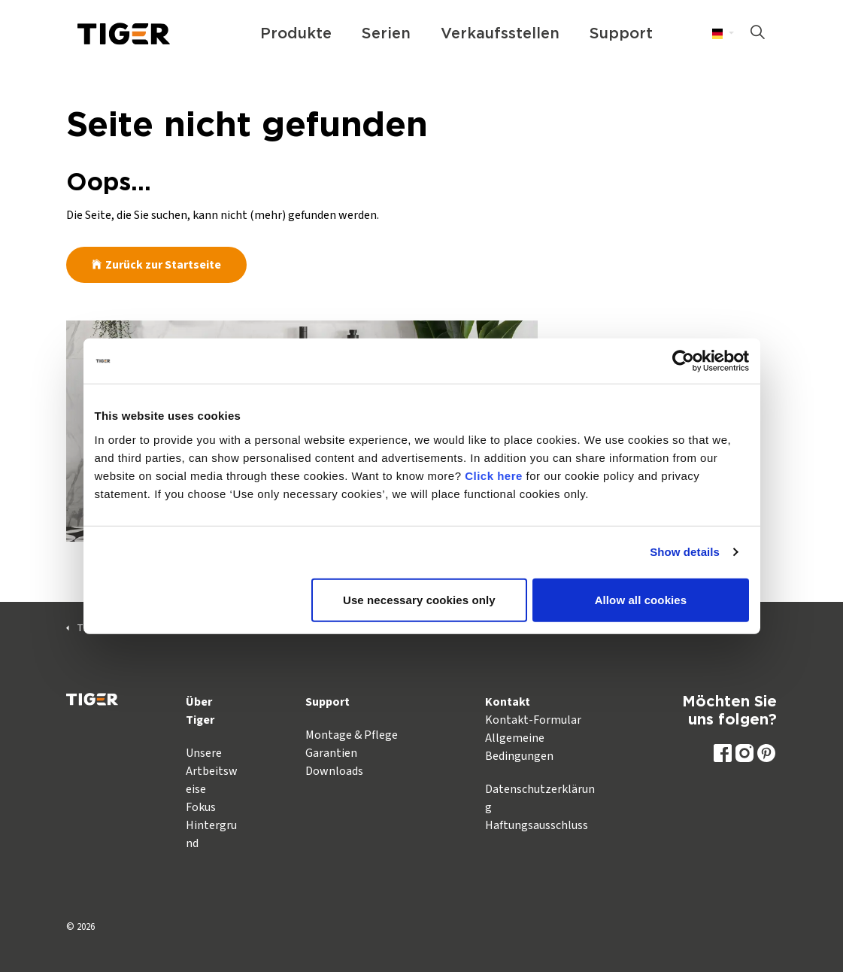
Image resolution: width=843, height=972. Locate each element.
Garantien (331, 753)
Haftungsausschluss (536, 825)
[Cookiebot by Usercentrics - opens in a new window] (683, 361)
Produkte (296, 34)
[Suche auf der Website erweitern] (757, 34)
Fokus (201, 807)
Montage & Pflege (351, 735)
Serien (386, 34)
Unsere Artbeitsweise (212, 771)
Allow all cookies (641, 599)
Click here (494, 475)
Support (621, 34)
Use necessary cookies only (419, 599)
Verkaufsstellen (500, 34)
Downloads (334, 771)
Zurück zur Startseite (156, 265)
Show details (685, 551)
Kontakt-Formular (533, 720)
